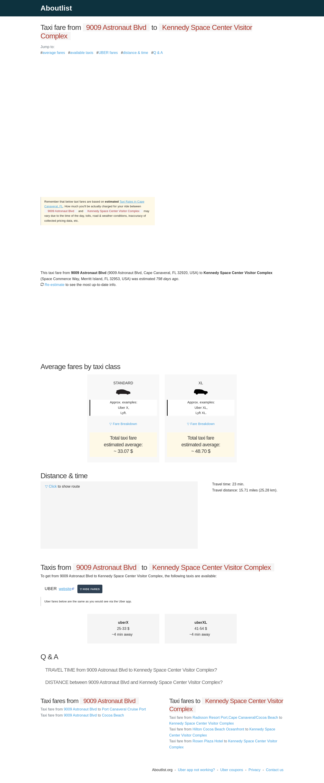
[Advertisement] (162, 87)
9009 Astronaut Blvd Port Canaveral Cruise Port (93, 709)
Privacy (254, 770)
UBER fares (108, 53)
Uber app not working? (196, 770)
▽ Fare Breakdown (123, 424)
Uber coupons (231, 770)
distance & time (135, 53)
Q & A (158, 53)
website (65, 589)
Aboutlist (56, 8)
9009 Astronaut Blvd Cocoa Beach (82, 715)
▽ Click (51, 486)
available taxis (81, 53)
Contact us (275, 770)
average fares (54, 53)
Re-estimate (52, 285)
